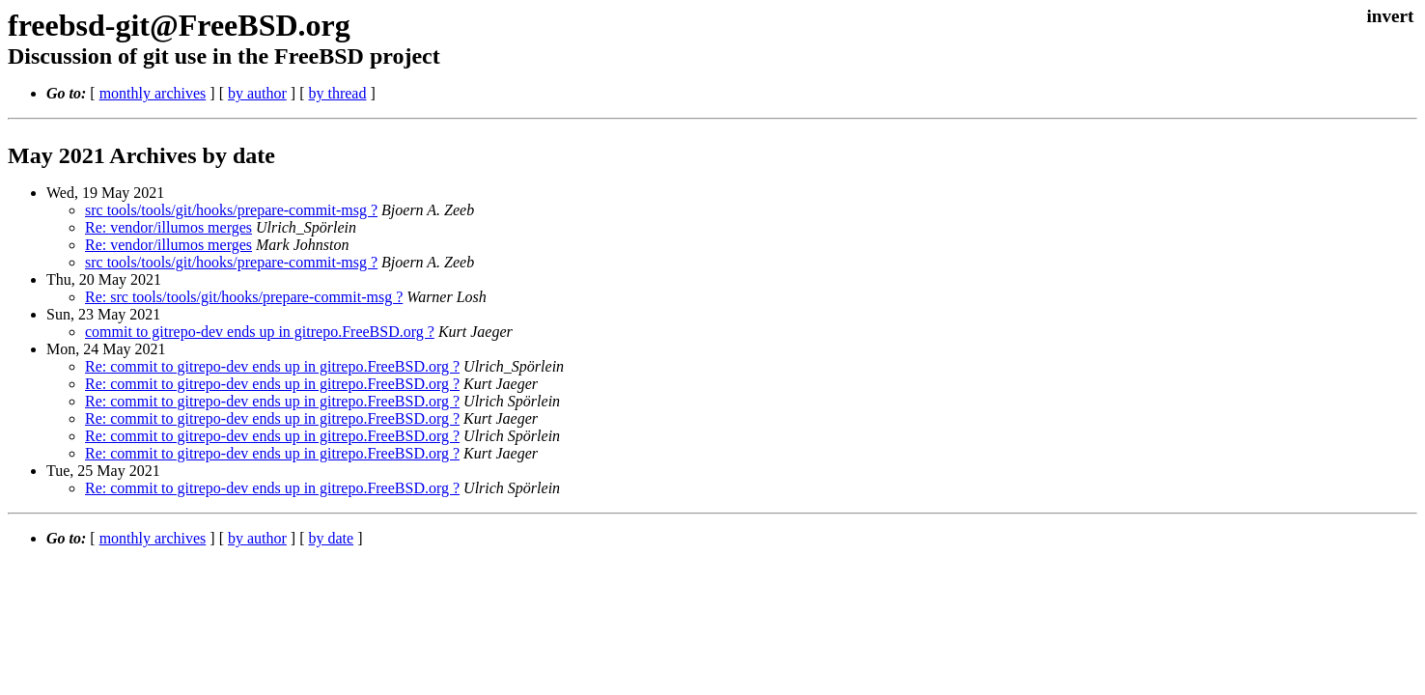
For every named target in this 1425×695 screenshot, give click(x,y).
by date (330, 538)
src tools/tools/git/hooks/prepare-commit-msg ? (231, 210)
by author (257, 93)
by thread (337, 93)
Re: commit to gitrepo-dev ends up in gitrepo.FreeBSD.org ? (272, 366)
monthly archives (153, 93)
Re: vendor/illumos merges (168, 227)
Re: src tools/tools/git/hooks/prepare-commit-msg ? (244, 297)
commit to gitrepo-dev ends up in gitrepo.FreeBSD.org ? (259, 331)
